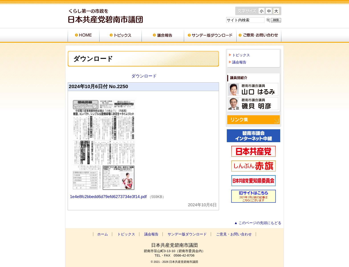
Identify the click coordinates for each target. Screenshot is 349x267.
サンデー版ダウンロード (210, 35)
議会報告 (163, 35)
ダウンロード (143, 76)
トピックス (120, 35)
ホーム (83, 35)
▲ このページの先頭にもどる (257, 223)
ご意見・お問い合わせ (258, 35)
